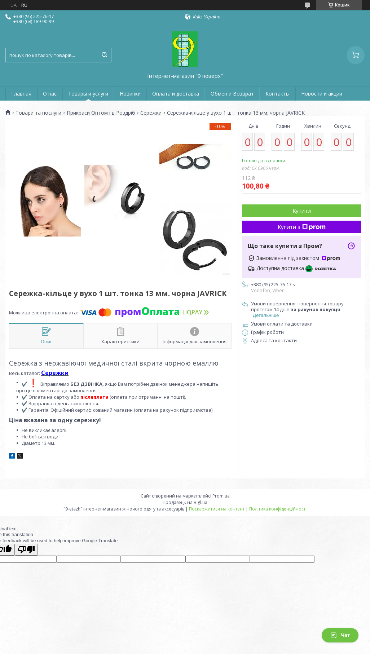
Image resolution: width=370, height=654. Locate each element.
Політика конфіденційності (278, 509)
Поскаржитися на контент (217, 509)
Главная (21, 93)
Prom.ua (221, 496)
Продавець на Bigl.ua (185, 502)
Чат (340, 635)
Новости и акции (321, 93)
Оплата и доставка (175, 93)
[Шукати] (104, 55)
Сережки (151, 113)
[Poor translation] (26, 550)
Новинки (130, 93)
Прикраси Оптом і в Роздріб (101, 113)
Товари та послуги (38, 113)
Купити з (302, 226)
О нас (50, 93)
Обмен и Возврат (232, 93)
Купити (301, 210)
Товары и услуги (88, 93)
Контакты (277, 93)
